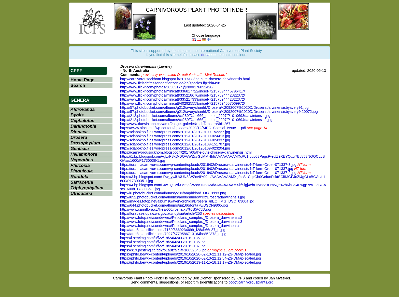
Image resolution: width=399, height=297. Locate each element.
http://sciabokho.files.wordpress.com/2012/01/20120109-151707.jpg (175, 144)
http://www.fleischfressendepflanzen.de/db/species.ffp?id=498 (170, 83)
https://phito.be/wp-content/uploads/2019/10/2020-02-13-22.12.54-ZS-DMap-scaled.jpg (190, 258)
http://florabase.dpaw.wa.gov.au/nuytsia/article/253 (161, 213)
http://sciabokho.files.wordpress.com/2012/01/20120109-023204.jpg (175, 148)
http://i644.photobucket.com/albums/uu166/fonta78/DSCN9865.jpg (174, 205)
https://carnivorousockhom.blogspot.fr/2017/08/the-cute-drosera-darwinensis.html (186, 152)
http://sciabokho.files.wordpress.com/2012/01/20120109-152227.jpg (175, 132)
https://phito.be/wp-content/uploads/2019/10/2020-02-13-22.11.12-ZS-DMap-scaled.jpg (190, 254)
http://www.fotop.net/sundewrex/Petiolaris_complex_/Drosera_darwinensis (180, 226)
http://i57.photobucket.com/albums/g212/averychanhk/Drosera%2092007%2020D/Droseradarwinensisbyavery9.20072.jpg (219, 112)
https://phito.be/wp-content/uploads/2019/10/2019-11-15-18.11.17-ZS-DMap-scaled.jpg (190, 262)
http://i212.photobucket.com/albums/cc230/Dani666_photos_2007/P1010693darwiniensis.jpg (195, 116)
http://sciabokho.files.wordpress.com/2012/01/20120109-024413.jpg (175, 136)
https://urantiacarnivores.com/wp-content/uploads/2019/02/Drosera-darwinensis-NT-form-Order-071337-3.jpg (208, 165)
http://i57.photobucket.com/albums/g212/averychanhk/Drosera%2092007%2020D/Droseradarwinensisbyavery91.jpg (214, 107)
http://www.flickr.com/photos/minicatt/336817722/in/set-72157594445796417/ (182, 91)
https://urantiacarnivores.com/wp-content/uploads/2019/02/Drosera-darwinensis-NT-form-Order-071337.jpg (206, 169)
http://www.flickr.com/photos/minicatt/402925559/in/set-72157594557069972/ (182, 103)
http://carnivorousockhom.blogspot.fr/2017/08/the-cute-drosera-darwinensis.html (185, 79)
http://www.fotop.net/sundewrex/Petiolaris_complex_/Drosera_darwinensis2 (181, 217)
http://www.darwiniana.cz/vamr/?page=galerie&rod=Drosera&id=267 (175, 124)
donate (206, 55)
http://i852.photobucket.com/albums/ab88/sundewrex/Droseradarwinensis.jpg (182, 197)
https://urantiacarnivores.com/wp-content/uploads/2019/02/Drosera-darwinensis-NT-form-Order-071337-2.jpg (208, 173)
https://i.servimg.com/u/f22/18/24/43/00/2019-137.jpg (163, 246)
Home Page (82, 79)
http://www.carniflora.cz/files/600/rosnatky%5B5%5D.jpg (165, 209)
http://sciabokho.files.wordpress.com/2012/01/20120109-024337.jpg (175, 140)
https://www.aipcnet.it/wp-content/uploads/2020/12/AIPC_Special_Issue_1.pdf (183, 128)
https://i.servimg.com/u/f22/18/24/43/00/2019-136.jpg (163, 238)
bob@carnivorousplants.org (251, 282)
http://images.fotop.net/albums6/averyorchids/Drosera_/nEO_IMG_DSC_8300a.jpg (187, 201)
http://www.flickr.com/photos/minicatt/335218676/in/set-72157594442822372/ (182, 95)
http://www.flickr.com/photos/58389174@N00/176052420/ (166, 87)
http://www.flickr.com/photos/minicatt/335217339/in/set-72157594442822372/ (182, 99)
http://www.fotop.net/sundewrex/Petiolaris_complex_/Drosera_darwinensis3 (181, 222)
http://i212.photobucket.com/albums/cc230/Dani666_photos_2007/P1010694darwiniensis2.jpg (196, 120)
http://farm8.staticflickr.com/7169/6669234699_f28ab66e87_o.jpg (172, 230)
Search (77, 85)
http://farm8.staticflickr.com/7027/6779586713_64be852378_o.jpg (173, 234)
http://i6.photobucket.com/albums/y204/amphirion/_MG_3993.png (173, 193)
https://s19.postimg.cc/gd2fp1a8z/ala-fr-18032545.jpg (163, 250)
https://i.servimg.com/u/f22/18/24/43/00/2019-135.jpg (163, 242)
